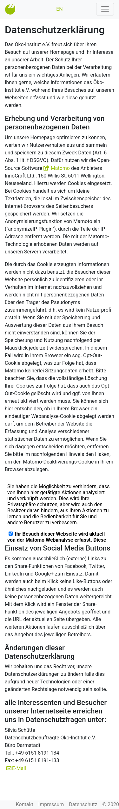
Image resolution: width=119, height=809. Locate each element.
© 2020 (110, 804)
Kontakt (24, 804)
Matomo (60, 168)
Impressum (51, 804)
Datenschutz (83, 804)
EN (59, 9)
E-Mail (19, 768)
